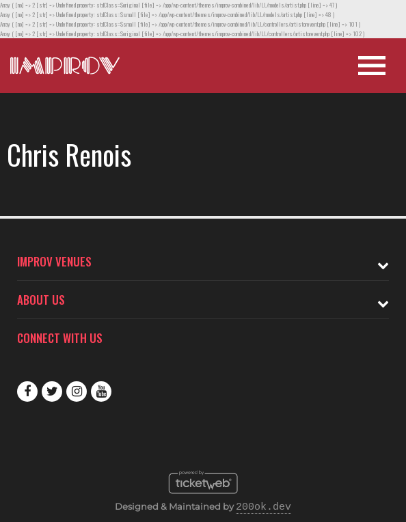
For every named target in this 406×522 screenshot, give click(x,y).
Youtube (101, 391)
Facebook (27, 391)
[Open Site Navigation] (371, 65)
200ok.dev (263, 507)
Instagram (76, 391)
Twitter (52, 391)
